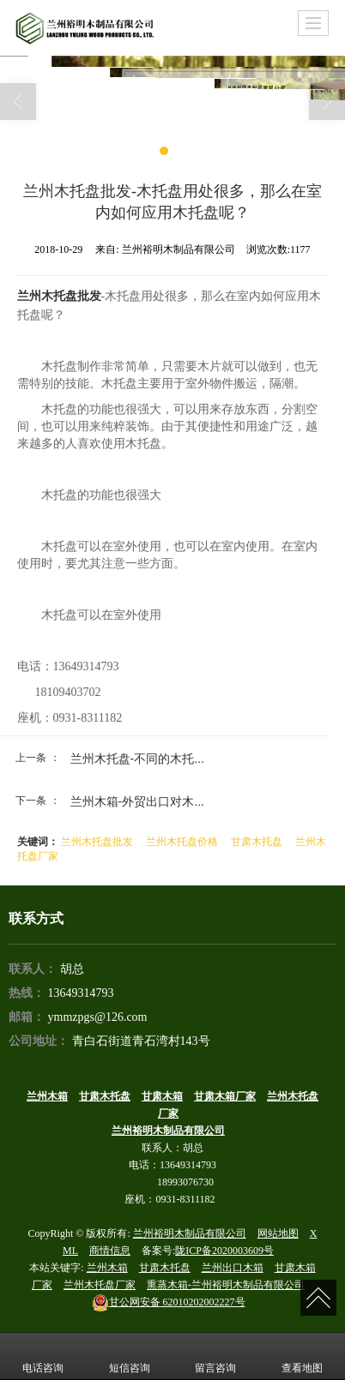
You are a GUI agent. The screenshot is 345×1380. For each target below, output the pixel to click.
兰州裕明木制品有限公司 (189, 1233)
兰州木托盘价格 (182, 842)
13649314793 (81, 993)
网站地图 (278, 1233)
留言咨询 (215, 1356)
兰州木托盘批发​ (97, 842)
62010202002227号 (168, 1302)
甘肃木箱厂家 (225, 1096)
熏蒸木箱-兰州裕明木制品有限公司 (226, 1285)
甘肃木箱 (162, 1096)
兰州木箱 (107, 1268)
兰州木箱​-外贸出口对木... (137, 801)
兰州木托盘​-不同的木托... (137, 758)
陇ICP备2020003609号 (224, 1251)
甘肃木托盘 (256, 842)
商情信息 (109, 1251)
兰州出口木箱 (232, 1268)
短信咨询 (129, 1356)
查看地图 (302, 1356)
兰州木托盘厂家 (100, 1285)
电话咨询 (43, 1356)
